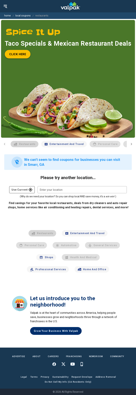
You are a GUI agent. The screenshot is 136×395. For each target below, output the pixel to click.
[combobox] (82, 189)
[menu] (5, 6)
